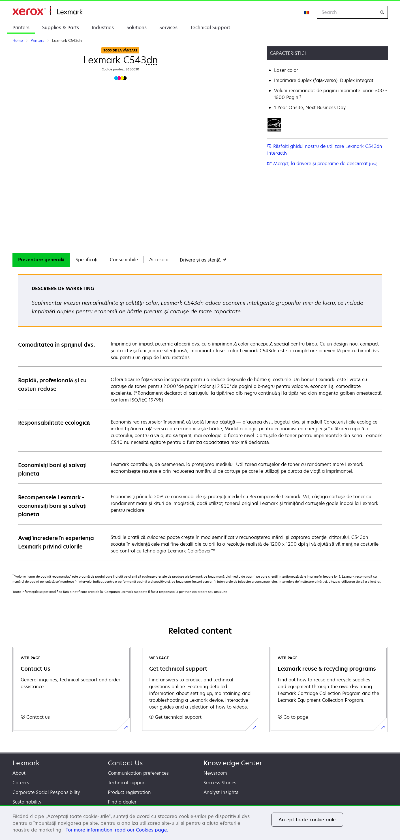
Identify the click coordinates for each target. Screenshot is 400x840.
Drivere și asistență (203, 260)
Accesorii (158, 259)
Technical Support (210, 27)
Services (168, 27)
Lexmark (25, 763)
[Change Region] (307, 12)
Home (47, 11)
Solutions (137, 27)
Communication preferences (138, 773)
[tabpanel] (200, 416)
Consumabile (124, 259)
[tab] (41, 260)
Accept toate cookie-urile (307, 820)
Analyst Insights (221, 792)
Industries (103, 27)
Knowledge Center (233, 763)
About (18, 773)
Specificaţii (87, 259)
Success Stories (220, 782)
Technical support (127, 782)
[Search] (382, 12)
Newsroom (215, 773)
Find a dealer (122, 802)
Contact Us (125, 763)
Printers (20, 27)
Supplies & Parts (60, 27)
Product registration (129, 792)
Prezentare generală (41, 259)
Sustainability (26, 802)
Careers (20, 782)
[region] (200, 822)
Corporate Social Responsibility (46, 792)
